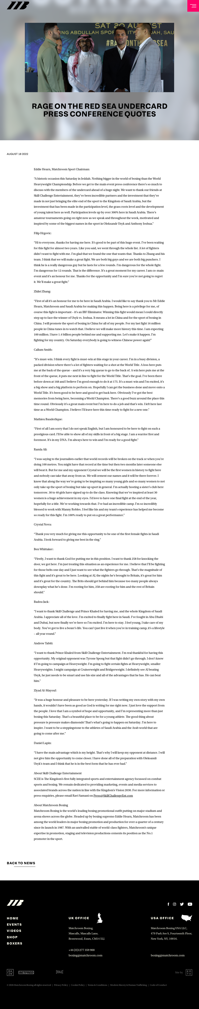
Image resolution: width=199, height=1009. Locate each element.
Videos (14, 931)
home (12, 918)
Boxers (15, 943)
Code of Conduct (158, 985)
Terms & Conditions (97, 985)
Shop (12, 937)
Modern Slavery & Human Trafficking (128, 985)
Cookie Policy (78, 985)
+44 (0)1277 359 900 (82, 950)
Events (14, 924)
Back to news (21, 863)
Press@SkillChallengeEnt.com (113, 795)
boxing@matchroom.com (85, 955)
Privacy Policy (61, 985)
